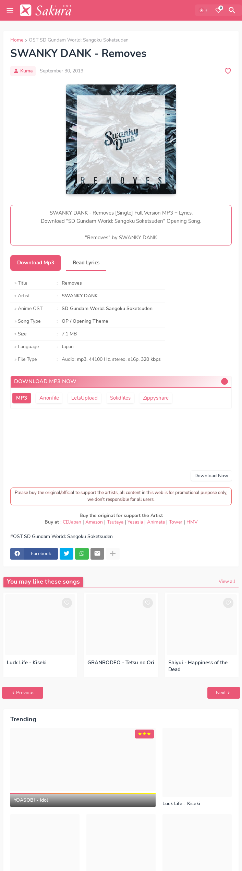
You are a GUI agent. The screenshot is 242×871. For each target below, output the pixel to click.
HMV (192, 522)
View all (227, 581)
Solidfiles (120, 397)
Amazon (94, 522)
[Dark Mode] (204, 10)
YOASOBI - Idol (31, 800)
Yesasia (135, 522)
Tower (175, 522)
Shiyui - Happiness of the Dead (198, 666)
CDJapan (72, 522)
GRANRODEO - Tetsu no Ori (120, 662)
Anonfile (49, 397)
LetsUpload (84, 397)
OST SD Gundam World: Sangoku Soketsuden (79, 40)
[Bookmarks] (218, 10)
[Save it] (228, 71)
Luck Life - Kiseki (27, 662)
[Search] (233, 10)
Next (221, 692)
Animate (156, 522)
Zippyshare (156, 397)
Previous (25, 692)
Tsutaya (115, 522)
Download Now (211, 475)
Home (16, 40)
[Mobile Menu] (10, 10)
